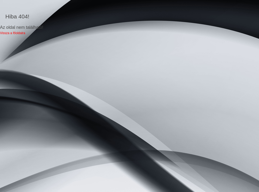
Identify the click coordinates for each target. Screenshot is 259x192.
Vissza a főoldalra (12, 33)
